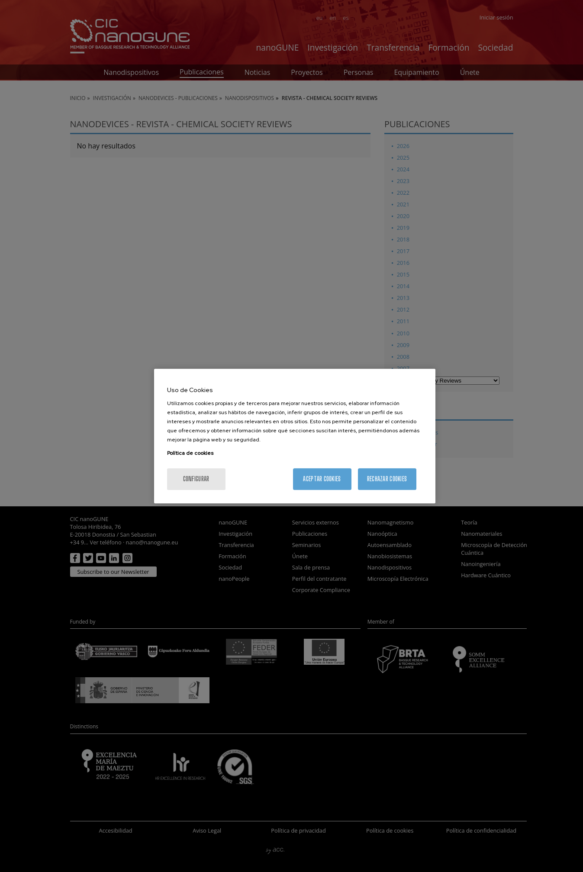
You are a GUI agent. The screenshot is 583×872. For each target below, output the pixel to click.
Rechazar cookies (387, 479)
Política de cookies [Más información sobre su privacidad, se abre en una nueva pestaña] (190, 453)
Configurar (196, 479)
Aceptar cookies (322, 479)
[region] (294, 436)
